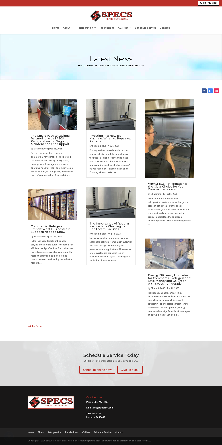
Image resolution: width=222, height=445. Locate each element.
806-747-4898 (210, 3)
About (66, 27)
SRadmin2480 (41, 148)
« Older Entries (35, 326)
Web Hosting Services (117, 440)
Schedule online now (97, 370)
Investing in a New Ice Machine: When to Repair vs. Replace (110, 138)
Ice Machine (107, 27)
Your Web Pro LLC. (141, 440)
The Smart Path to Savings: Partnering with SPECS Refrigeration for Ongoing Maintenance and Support (50, 140)
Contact (165, 27)
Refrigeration (85, 27)
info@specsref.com (103, 407)
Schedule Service (145, 27)
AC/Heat (123, 27)
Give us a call (130, 370)
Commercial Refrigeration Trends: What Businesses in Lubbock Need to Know (51, 229)
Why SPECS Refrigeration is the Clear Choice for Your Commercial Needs (167, 186)
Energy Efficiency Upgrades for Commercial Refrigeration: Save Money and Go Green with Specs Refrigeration (169, 279)
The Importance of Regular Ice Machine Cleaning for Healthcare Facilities (109, 226)
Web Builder (95, 440)
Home (56, 27)
